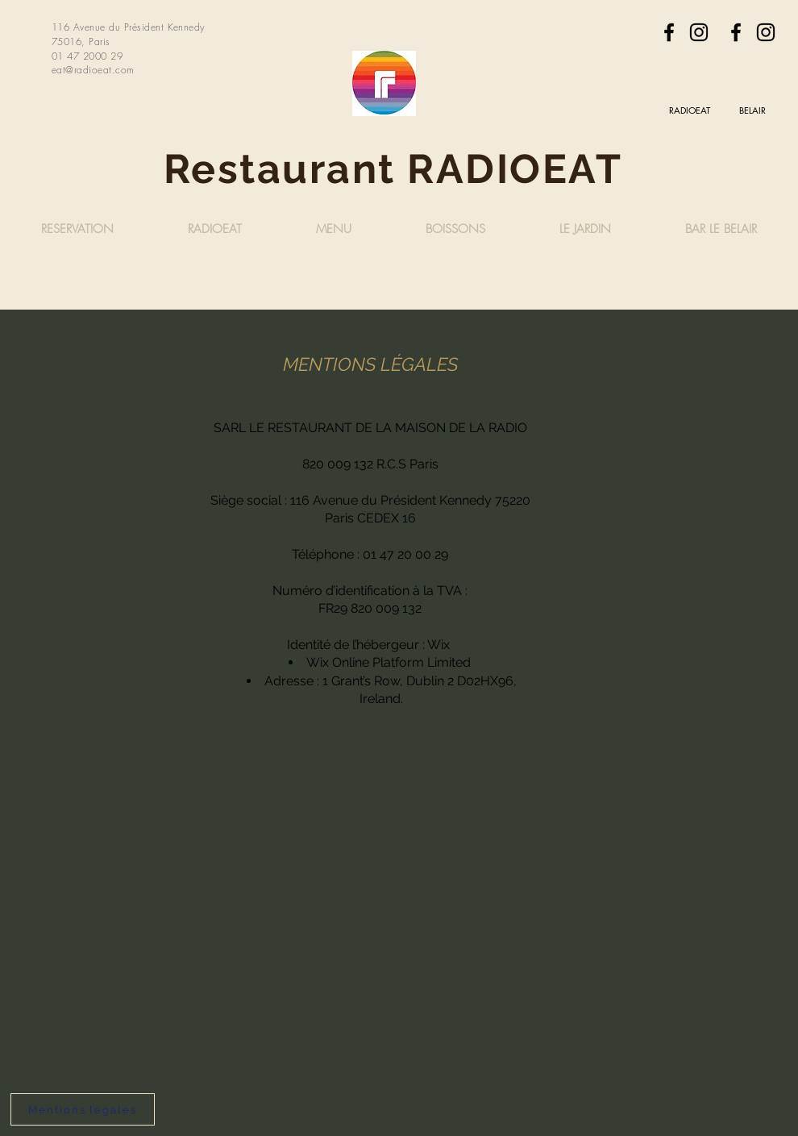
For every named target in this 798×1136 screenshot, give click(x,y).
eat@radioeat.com (93, 70)
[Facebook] (669, 32)
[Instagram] (699, 32)
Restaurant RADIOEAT (399, 169)
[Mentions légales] (82, 1109)
